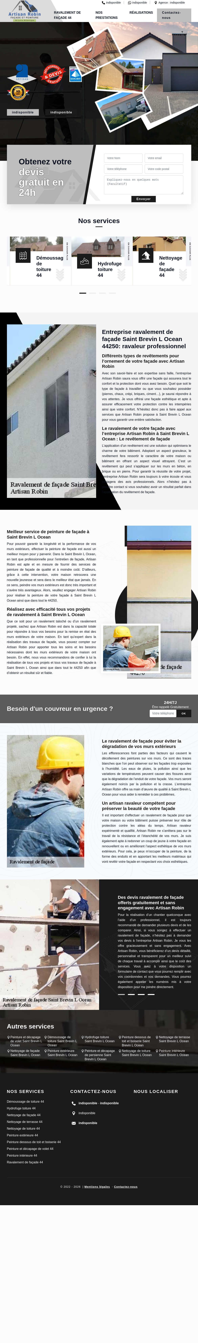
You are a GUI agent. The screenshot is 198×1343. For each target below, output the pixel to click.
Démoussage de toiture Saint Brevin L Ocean (62, 1041)
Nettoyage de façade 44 (24, 1115)
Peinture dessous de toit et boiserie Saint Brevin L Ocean (136, 1041)
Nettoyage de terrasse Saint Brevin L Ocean (174, 1039)
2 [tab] (92, 293)
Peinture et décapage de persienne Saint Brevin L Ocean (100, 1055)
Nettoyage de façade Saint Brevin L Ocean (25, 1053)
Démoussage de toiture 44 (25, 1101)
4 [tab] (112, 293)
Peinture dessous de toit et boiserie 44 (34, 1142)
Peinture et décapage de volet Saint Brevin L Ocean (26, 1041)
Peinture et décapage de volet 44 (30, 1148)
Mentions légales (97, 1186)
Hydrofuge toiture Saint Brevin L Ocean (100, 1039)
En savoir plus (67, 251)
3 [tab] (102, 293)
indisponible (111, 2)
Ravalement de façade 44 (25, 1162)
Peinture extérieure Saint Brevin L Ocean (62, 1053)
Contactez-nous (171, 15)
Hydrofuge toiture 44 (110, 269)
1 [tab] (82, 293)
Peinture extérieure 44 (22, 1135)
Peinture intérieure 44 (22, 1155)
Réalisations (141, 12)
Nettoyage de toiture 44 (23, 1128)
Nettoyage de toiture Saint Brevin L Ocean (137, 1053)
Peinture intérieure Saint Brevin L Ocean (174, 1053)
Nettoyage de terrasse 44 (25, 1121)
